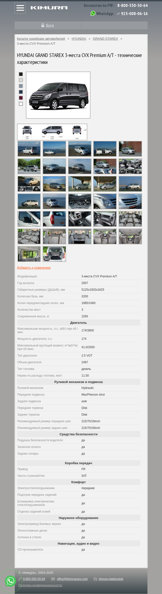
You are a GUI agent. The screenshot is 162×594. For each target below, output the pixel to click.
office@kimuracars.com (72, 579)
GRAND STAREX (105, 38)
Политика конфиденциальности (40, 585)
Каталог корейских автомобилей (41, 38)
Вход (50, 25)
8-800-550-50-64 (132, 5)
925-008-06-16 (134, 13)
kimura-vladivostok (111, 579)
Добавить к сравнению (34, 267)
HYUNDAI (79, 38)
